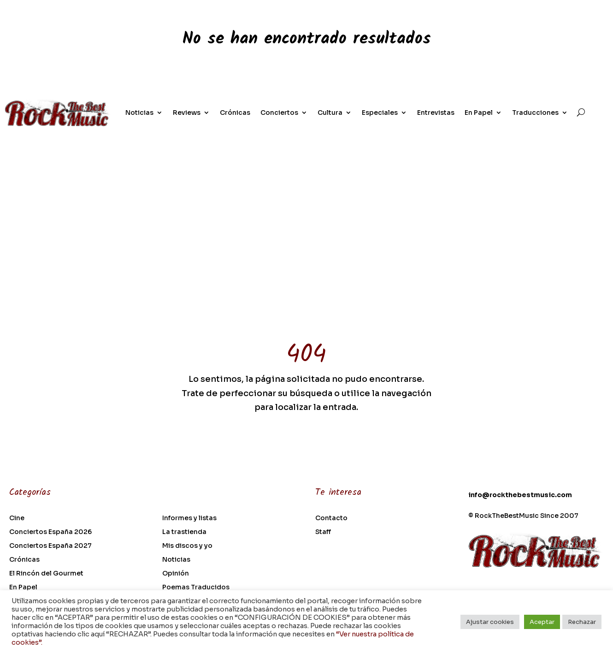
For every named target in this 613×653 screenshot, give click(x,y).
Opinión (175, 573)
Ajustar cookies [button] (490, 622)
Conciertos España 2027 (50, 546)
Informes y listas (189, 518)
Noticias (139, 112)
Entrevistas (435, 112)
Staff (323, 532)
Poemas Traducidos (196, 587)
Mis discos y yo (187, 546)
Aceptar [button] (542, 622)
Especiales (380, 112)
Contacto (331, 518)
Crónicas (235, 112)
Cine (16, 518)
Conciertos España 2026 (50, 532)
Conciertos (279, 112)
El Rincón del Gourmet (46, 573)
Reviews (186, 112)
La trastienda (184, 532)
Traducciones (535, 112)
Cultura (330, 112)
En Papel (479, 112)
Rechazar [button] (582, 622)
